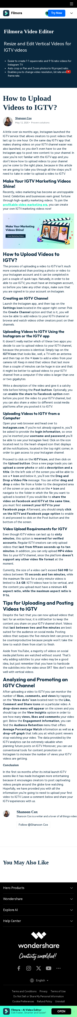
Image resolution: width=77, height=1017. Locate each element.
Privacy (43, 991)
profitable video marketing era (25, 204)
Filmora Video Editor (29, 31)
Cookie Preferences (23, 1001)
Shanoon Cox (23, 118)
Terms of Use (57, 991)
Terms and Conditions (24, 991)
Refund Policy (44, 1001)
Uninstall (60, 1001)
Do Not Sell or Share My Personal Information (38, 996)
